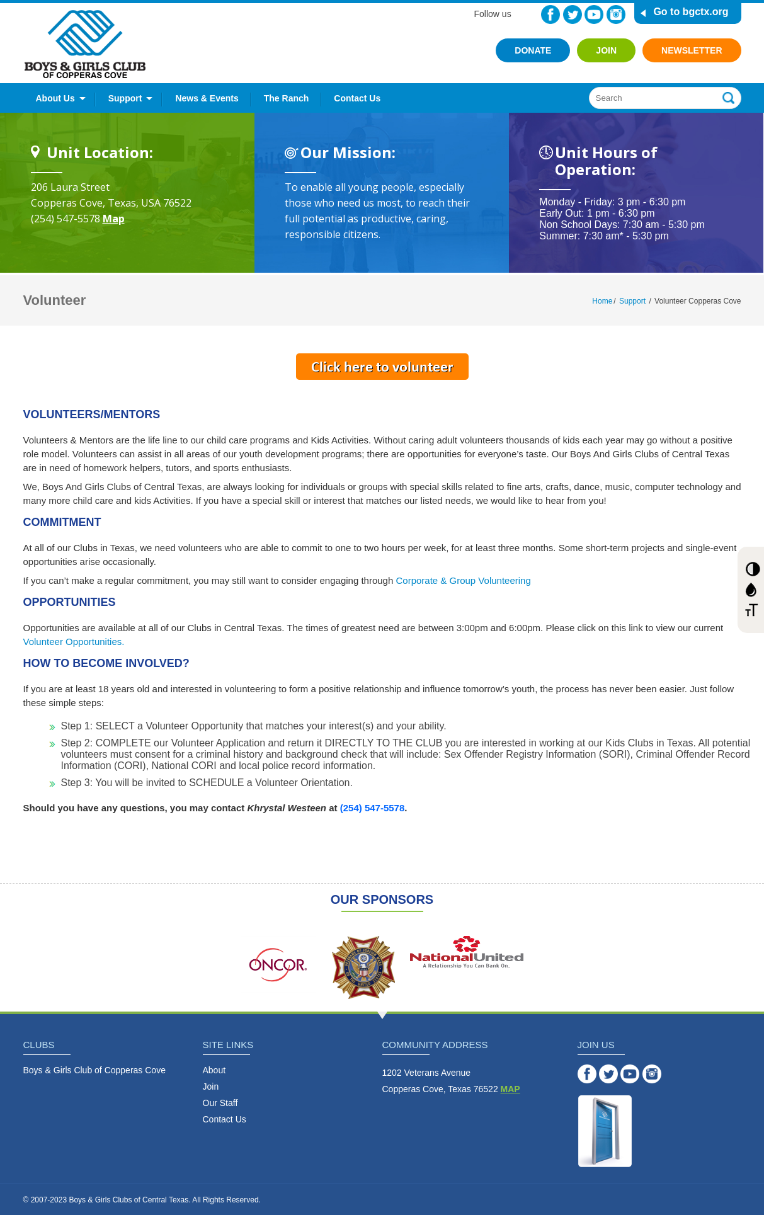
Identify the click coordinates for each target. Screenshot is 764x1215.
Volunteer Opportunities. (74, 641)
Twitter (572, 14)
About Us (55, 98)
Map (114, 218)
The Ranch (286, 98)
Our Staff (220, 1103)
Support (125, 98)
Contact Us (357, 98)
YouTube (593, 14)
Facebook (550, 14)
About (214, 1070)
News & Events (206, 98)
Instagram (616, 14)
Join (606, 50)
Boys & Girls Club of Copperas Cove (94, 1070)
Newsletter (691, 50)
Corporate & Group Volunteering (463, 580)
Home (602, 301)
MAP (510, 1089)
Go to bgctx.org (690, 11)
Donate (533, 50)
